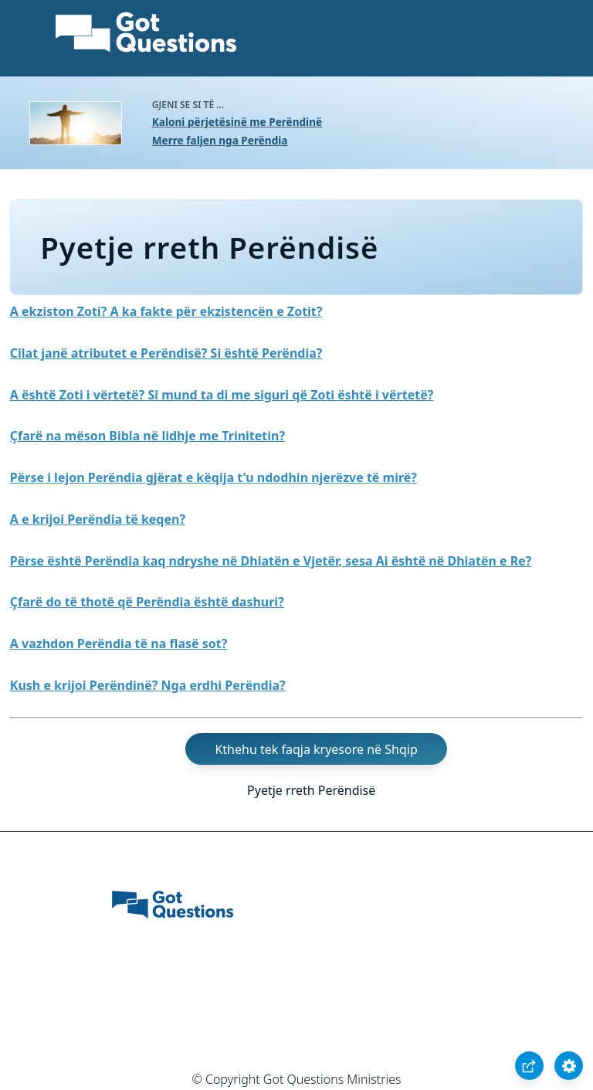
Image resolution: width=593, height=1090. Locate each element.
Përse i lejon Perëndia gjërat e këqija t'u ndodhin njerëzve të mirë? (213, 477)
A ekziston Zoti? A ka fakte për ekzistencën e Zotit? (166, 311)
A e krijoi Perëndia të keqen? (97, 519)
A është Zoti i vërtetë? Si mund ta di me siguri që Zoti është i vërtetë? (222, 394)
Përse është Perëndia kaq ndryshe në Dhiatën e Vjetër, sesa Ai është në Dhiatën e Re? (271, 560)
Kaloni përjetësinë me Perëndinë (237, 121)
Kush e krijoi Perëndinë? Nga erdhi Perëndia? (148, 685)
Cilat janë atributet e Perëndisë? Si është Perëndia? (166, 353)
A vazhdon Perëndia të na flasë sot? (119, 643)
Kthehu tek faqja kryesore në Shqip (316, 749)
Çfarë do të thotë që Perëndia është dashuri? (147, 601)
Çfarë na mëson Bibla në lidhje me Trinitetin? (147, 435)
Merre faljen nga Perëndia (220, 140)
